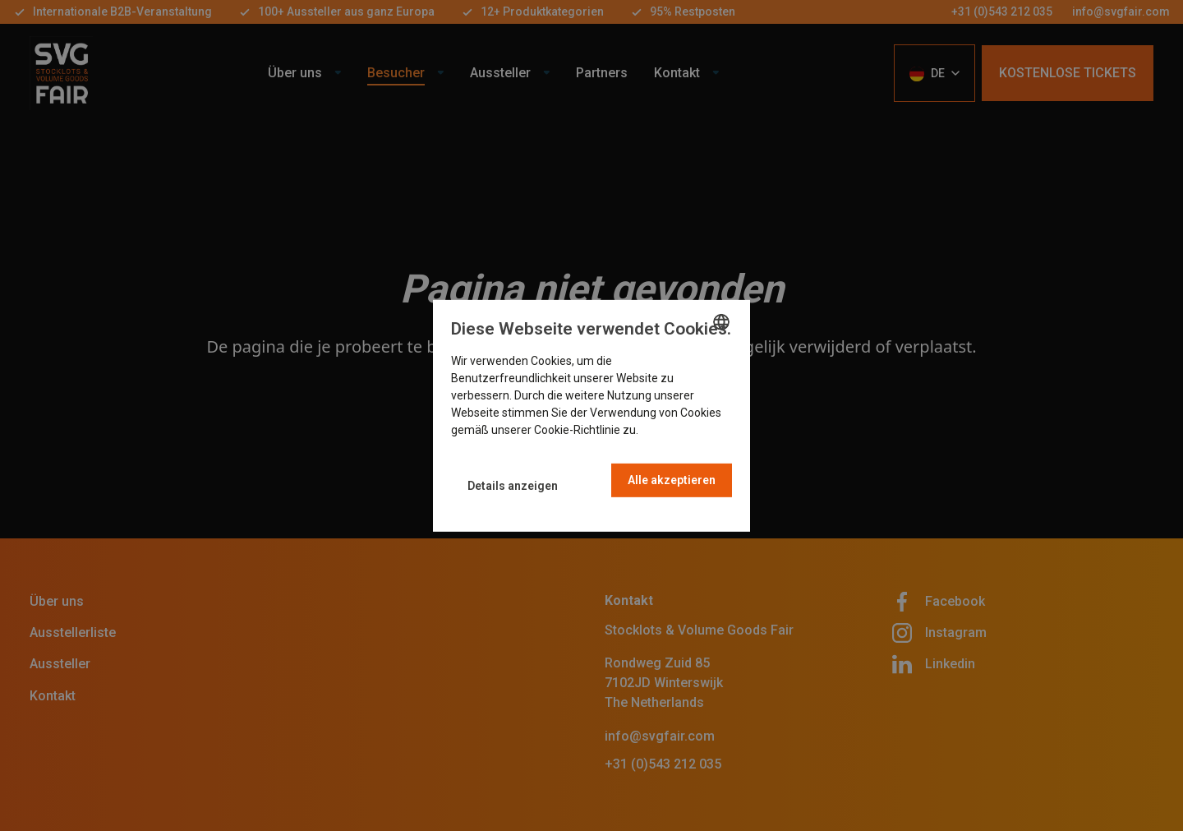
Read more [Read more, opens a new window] (669, 429)
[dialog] (591, 415)
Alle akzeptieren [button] (672, 480)
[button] (512, 486)
